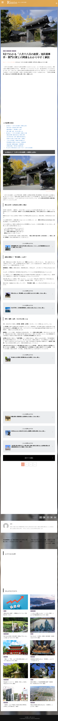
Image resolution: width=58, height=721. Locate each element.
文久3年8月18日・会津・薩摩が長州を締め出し (16, 136)
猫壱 (11, 524)
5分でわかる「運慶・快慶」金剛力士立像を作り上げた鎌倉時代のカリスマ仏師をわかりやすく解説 (43, 541)
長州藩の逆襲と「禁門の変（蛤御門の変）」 (16, 145)
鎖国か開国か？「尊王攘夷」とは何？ (14, 129)
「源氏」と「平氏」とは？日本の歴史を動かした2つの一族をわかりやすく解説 (15, 659)
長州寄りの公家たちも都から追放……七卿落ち (16, 138)
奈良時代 (5, 702)
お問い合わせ (32, 717)
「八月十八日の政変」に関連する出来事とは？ (15, 140)
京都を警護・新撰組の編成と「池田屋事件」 (16, 144)
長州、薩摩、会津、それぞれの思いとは (15, 131)
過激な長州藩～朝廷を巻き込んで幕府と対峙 (16, 134)
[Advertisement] (15, 88)
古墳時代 (32, 702)
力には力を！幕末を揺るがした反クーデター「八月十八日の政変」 (19, 147)
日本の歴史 (13, 62)
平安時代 (5, 656)
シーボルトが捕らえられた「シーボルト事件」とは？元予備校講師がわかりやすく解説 (42, 614)
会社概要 (26, 717)
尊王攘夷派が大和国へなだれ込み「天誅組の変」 (17, 142)
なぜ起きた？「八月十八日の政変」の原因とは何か (16, 125)
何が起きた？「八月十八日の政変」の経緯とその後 (16, 133)
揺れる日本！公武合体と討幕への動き (14, 127)
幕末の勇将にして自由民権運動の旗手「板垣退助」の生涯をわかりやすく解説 (42, 682)
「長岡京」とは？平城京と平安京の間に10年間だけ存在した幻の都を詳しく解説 (15, 705)
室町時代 (32, 656)
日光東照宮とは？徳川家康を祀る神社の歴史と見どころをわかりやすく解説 (15, 540)
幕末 (32, 633)
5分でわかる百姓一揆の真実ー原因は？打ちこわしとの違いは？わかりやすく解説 (15, 636)
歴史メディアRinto (6, 62)
